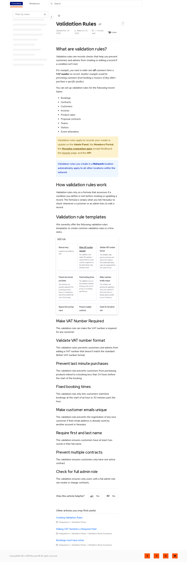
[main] (87, 279)
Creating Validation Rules (69, 517)
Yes (95, 496)
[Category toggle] (51, 17)
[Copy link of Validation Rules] (99, 24)
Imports (66, 153)
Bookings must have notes (70, 540)
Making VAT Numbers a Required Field (76, 529)
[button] (96, 4)
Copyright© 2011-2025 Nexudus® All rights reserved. (33, 556)
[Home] (59, 15)
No (111, 496)
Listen (113, 32)
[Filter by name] (30, 14)
